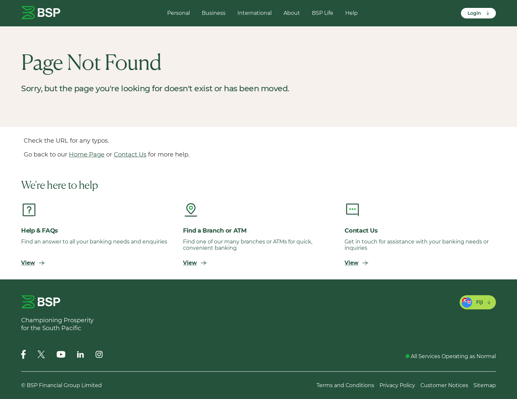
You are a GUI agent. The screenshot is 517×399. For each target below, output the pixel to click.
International (254, 13)
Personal (178, 13)
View (33, 263)
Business (214, 13)
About (292, 13)
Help (351, 13)
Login (479, 13)
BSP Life (322, 13)
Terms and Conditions (345, 385)
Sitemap (484, 385)
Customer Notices (444, 385)
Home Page (87, 154)
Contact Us (130, 154)
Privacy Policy (397, 385)
